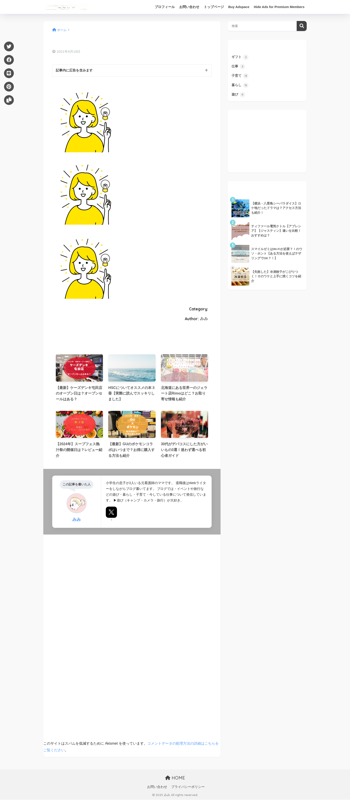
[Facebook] (9, 60)
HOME (175, 778)
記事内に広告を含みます (75, 70)
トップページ (214, 7)
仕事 (238, 66)
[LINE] (9, 73)
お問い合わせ (189, 7)
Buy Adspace (238, 7)
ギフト (240, 57)
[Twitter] (9, 46)
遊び (238, 95)
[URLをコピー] (9, 100)
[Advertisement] (267, 141)
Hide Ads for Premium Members (279, 7)
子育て (240, 76)
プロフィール (165, 7)
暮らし (240, 85)
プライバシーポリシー (188, 787)
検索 (302, 26)
